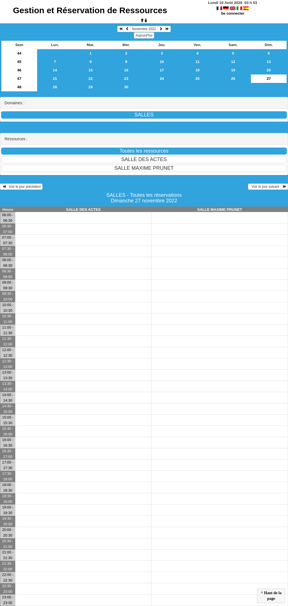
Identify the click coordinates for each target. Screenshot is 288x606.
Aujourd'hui (144, 35)
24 (162, 78)
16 (126, 70)
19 (233, 70)
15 (91, 70)
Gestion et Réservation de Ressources (90, 10)
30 (126, 87)
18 (197, 70)
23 (126, 78)
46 (19, 70)
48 (19, 87)
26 (233, 78)
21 (55, 78)
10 (162, 62)
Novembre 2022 (144, 29)
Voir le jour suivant (268, 187)
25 (197, 78)
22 (91, 78)
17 (162, 70)
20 (269, 70)
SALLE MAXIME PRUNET (219, 209)
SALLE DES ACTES (83, 209)
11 (197, 62)
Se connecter (232, 13)
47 (19, 78)
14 (55, 70)
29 (91, 87)
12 (233, 62)
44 (19, 53)
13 (269, 62)
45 (19, 62)
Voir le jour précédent (21, 187)
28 (55, 87)
